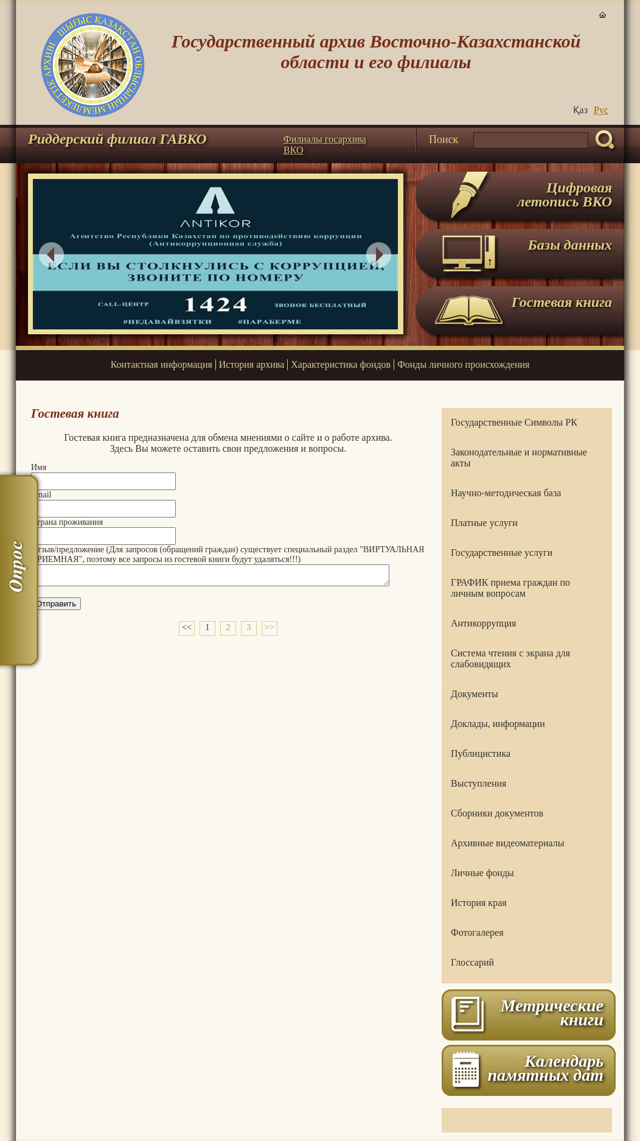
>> (269, 631)
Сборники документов (497, 813)
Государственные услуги (501, 552)
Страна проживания (67, 522)
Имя (38, 467)
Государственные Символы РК (514, 422)
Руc (601, 110)
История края (479, 902)
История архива (251, 364)
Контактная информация (161, 364)
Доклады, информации (498, 723)
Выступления (478, 783)
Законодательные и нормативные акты (519, 457)
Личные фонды (482, 873)
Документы (474, 694)
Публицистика (480, 753)
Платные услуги (484, 523)
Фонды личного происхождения (463, 364)
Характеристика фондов (341, 364)
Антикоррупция (483, 623)
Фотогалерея (477, 932)
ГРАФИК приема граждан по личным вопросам (510, 588)
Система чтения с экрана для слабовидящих (510, 658)
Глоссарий (472, 962)
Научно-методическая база (506, 493)
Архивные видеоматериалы (507, 843)
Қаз (580, 110)
